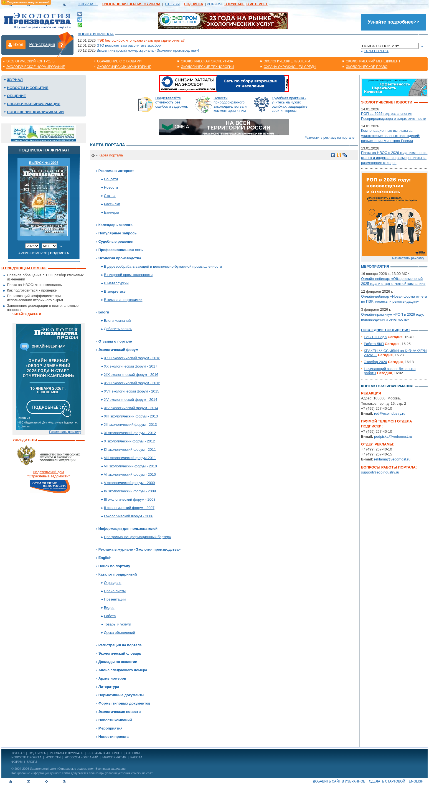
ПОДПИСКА (37, 753)
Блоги (103, 312)
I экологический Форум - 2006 (128, 516)
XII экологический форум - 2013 (130, 424)
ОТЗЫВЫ (172, 4)
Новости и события (27, 88)
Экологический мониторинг (124, 67)
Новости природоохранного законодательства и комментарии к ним (230, 104)
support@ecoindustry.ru (380, 472)
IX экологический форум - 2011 (130, 449)
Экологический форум (118, 350)
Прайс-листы (115, 591)
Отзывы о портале (115, 341)
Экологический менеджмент (373, 61)
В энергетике (115, 291)
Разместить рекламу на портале (329, 138)
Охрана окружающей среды (290, 67)
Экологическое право (366, 67)
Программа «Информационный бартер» (137, 537)
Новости (111, 187)
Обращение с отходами (119, 61)
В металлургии (116, 283)
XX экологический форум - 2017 (130, 366)
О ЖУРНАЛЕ (88, 4)
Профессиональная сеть (120, 250)
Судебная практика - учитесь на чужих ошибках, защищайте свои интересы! (290, 104)
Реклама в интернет (116, 171)
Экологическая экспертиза (207, 61)
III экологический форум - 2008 (130, 499)
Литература (108, 687)
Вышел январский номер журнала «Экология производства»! (148, 50)
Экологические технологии (207, 67)
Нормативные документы (121, 695)
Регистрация (42, 44)
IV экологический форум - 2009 (130, 491)
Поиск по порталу (114, 566)
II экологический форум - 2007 (129, 508)
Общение (16, 96)
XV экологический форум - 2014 (130, 399)
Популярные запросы (118, 233)
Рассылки (112, 204)
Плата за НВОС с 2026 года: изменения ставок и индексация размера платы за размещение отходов (394, 158)
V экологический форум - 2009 (129, 483)
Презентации (115, 599)
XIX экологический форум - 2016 (131, 375)
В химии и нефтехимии (123, 300)
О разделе (112, 583)
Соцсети (111, 179)
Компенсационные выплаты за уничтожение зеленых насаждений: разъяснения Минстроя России (390, 135)
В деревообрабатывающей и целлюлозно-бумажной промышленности (163, 266)
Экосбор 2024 (375, 362)
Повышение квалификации (35, 112)
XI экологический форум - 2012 (130, 433)
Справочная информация (33, 104)
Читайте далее (25, 314)
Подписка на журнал (44, 150)
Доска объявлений (119, 632)
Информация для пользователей (128, 528)
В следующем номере (24, 268)
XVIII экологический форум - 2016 (132, 383)
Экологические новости (119, 712)
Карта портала (376, 51)
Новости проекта (96, 34)
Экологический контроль (30, 61)
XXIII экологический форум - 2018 (132, 358)
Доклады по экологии (117, 662)
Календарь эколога (115, 225)
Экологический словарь (119, 653)
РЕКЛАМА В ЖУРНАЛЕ (66, 753)
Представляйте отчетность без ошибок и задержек (171, 102)
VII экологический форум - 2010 (130, 466)
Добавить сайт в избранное (339, 781)
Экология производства (119, 258)
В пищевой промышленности (128, 275)
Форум (16, 761)
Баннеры (111, 212)
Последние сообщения (385, 330)
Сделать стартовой (387, 781)
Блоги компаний (117, 320)
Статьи (110, 196)
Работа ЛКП (374, 344)
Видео (109, 608)
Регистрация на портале (120, 645)
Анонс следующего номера (122, 670)
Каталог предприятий (117, 574)
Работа (110, 616)
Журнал (15, 80)
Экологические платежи (287, 61)
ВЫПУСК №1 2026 (44, 163)
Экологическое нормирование (35, 67)
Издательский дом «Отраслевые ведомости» (62, 768)
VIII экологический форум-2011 (130, 458)
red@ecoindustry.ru (389, 413)
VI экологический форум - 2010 (130, 474)
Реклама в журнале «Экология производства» (139, 549)
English (104, 558)
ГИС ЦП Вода (375, 337)
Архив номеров (32, 253)
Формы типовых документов (124, 703)
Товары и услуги (117, 624)
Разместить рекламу (65, 432)
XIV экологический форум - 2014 (131, 408)
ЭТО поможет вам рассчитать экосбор (129, 45)
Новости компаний (115, 720)
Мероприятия (110, 728)
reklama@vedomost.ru (392, 459)
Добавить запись (118, 329)
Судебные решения (115, 241)
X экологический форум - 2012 (129, 441)
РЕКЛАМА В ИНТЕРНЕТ (104, 753)
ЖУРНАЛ (17, 753)
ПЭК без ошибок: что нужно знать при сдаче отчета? (141, 40)
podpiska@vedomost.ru (393, 436)
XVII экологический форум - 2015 (131, 391)
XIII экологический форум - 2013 (131, 416)
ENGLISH (416, 781)
